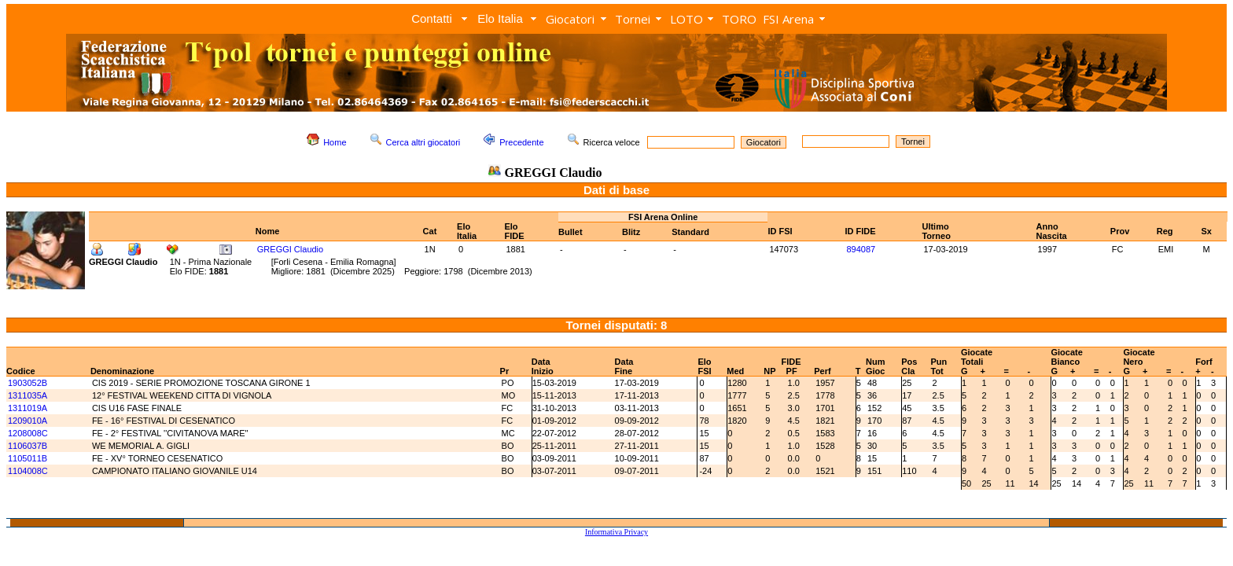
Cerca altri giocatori (423, 142)
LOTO (686, 19)
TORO (739, 19)
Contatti (431, 18)
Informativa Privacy (616, 531)
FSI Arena (788, 19)
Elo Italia (500, 18)
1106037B (27, 445)
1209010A (27, 420)
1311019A (27, 408)
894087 (860, 249)
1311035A (27, 395)
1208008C (28, 433)
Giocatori (570, 19)
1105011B (27, 458)
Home (334, 142)
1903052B (27, 383)
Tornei (632, 19)
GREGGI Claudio (290, 249)
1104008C (28, 471)
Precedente (521, 142)
